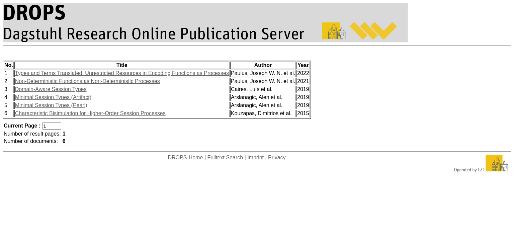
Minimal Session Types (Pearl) (51, 105)
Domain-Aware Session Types (51, 89)
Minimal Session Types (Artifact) (53, 97)
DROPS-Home (185, 157)
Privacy (276, 157)
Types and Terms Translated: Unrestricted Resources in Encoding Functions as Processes (122, 73)
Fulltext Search (225, 157)
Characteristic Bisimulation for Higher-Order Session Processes (90, 113)
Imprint (255, 157)
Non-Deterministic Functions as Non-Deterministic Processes (87, 81)
